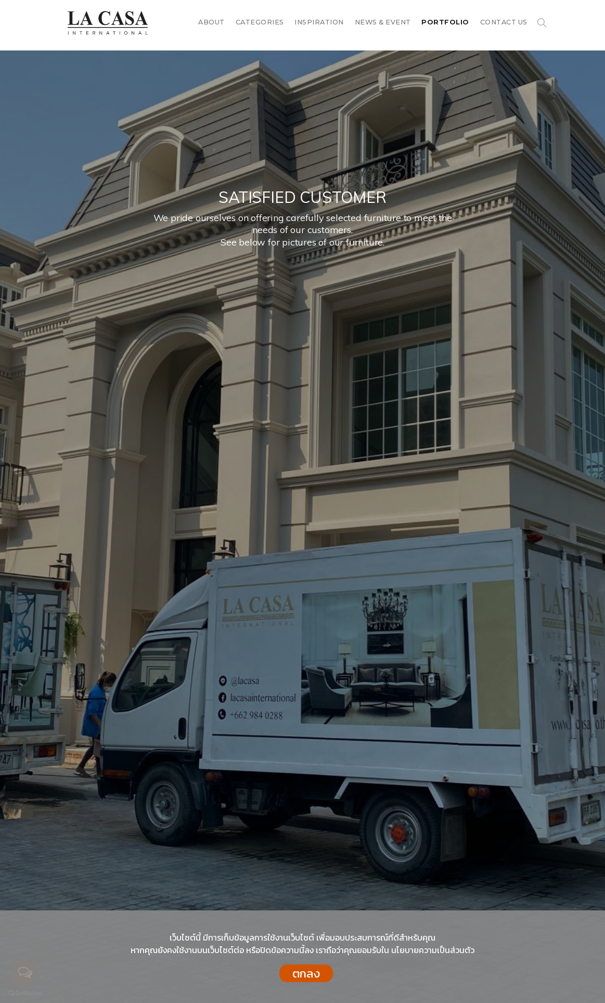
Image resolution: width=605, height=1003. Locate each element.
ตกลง (306, 973)
